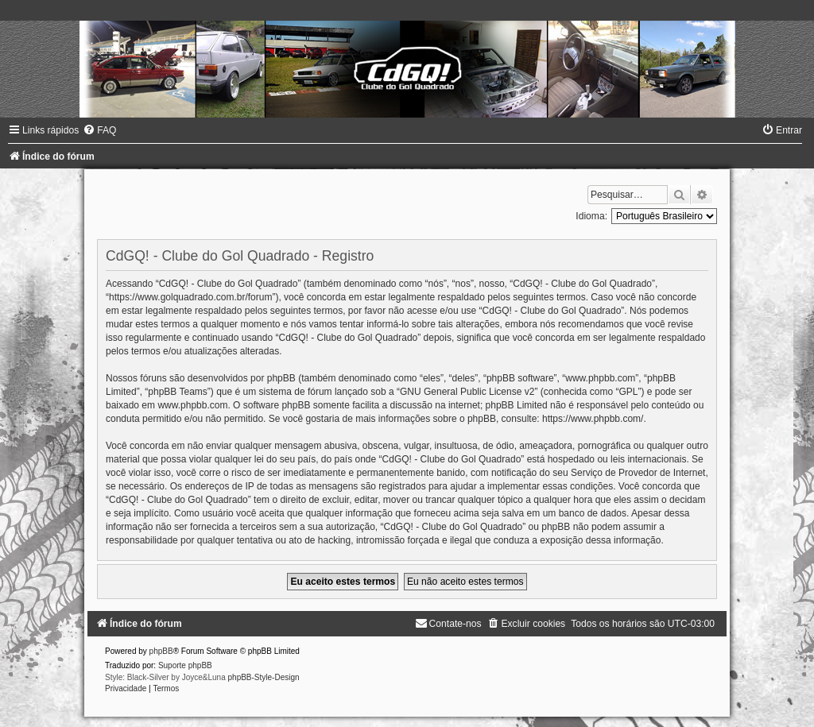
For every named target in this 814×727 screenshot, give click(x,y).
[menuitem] (99, 130)
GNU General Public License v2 (467, 391)
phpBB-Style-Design (264, 677)
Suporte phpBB (185, 665)
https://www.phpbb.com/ (592, 418)
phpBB (161, 651)
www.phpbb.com (192, 405)
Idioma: (591, 216)
